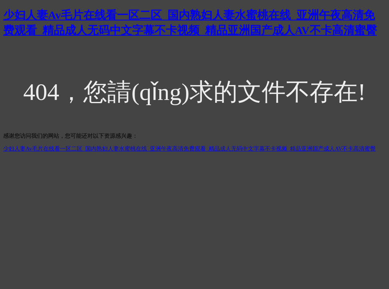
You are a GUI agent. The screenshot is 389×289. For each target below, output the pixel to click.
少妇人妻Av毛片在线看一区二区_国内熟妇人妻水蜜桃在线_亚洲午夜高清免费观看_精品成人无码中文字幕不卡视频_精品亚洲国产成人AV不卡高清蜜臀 (189, 149)
